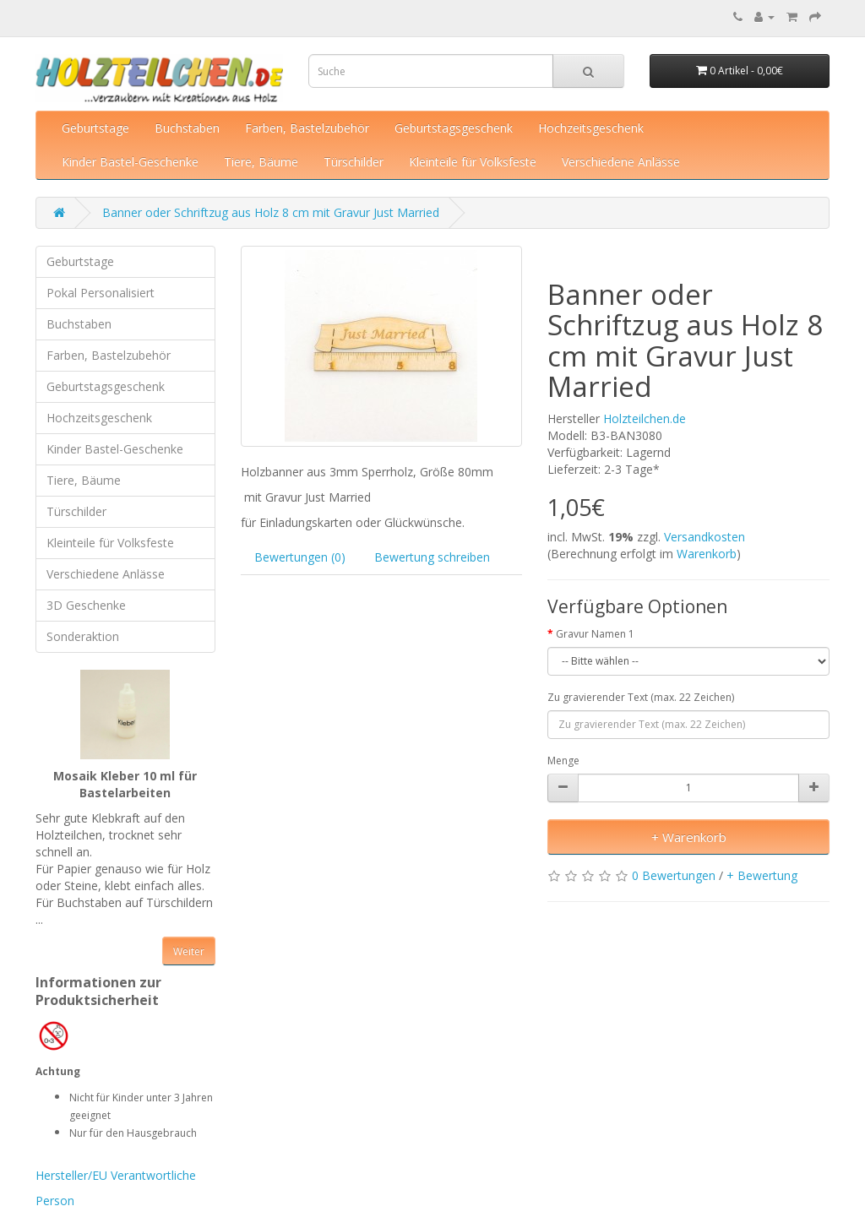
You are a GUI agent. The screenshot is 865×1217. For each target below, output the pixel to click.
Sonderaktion (82, 636)
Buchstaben (187, 128)
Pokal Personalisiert (100, 293)
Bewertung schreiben (432, 557)
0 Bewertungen (673, 875)
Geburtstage (95, 128)
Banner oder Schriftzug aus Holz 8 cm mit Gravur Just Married (270, 212)
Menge (563, 760)
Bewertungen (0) (299, 557)
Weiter (188, 951)
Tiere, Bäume (261, 162)
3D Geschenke (86, 605)
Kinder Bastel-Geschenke (130, 162)
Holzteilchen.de (644, 418)
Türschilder (354, 162)
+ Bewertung (761, 875)
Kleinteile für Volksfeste (472, 162)
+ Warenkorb (688, 837)
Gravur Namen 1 (595, 634)
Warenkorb (707, 554)
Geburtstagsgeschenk (453, 128)
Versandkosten (704, 537)
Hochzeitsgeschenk (591, 128)
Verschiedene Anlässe (621, 162)
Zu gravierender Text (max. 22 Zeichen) (640, 697)
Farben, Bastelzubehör (307, 128)
